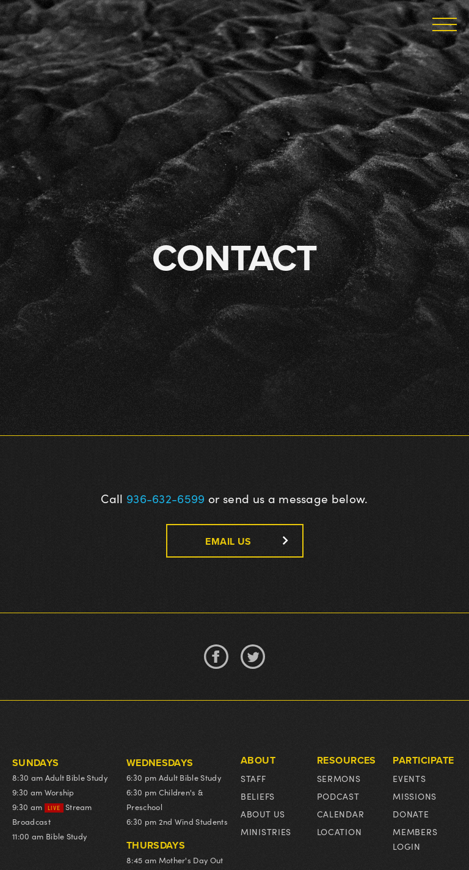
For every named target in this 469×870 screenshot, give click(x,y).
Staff (253, 778)
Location (339, 832)
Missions (415, 796)
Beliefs (258, 796)
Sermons (339, 778)
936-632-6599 (165, 498)
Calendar (341, 814)
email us (228, 541)
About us (263, 814)
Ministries (266, 832)
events (409, 778)
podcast (338, 796)
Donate (411, 814)
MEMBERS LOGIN (415, 839)
